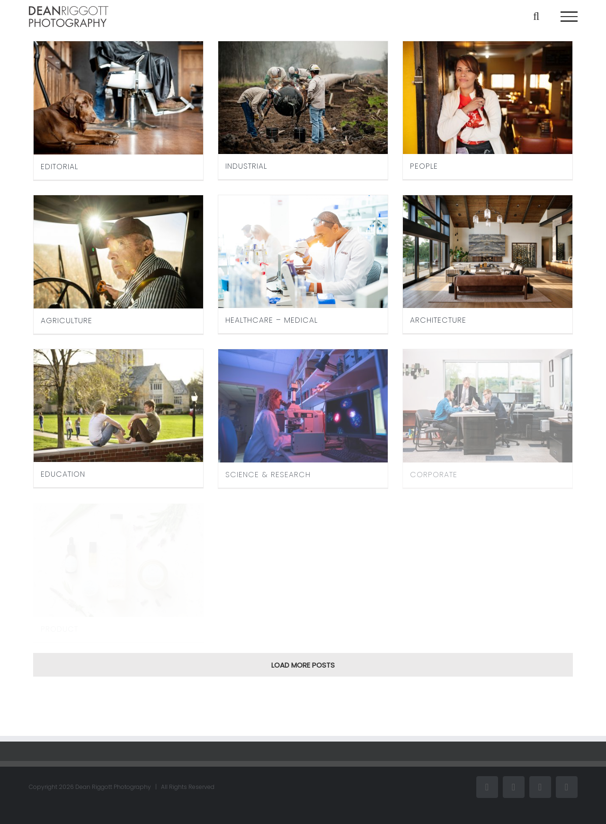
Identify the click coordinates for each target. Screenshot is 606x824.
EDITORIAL (59, 166)
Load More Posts (303, 665)
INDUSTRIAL (246, 166)
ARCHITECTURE (438, 320)
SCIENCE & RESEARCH (268, 474)
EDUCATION (63, 474)
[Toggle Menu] (569, 16)
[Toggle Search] (536, 16)
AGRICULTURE (66, 320)
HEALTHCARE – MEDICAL (271, 320)
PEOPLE (424, 166)
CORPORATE (433, 474)
